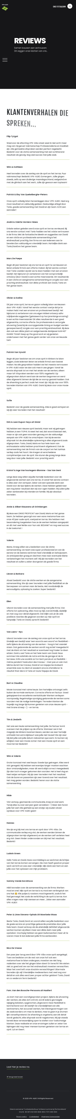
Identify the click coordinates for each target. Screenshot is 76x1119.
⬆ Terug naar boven (15, 1077)
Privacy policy (21, 1117)
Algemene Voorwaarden (50, 1117)
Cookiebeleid (34, 1117)
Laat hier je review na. (18, 1066)
